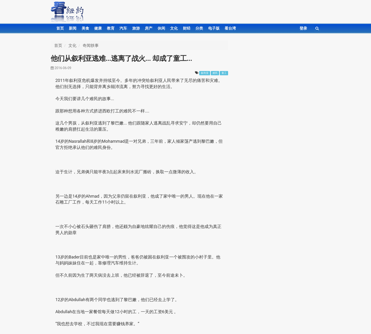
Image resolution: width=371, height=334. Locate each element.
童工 (224, 73)
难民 (215, 73)
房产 (148, 28)
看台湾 (230, 28)
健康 (98, 28)
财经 (186, 28)
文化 (174, 28)
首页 (60, 28)
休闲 (161, 28)
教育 (111, 28)
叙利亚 (205, 73)
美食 (85, 28)
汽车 (123, 28)
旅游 (136, 28)
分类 (199, 28)
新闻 (72, 28)
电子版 (214, 28)
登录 (303, 28)
